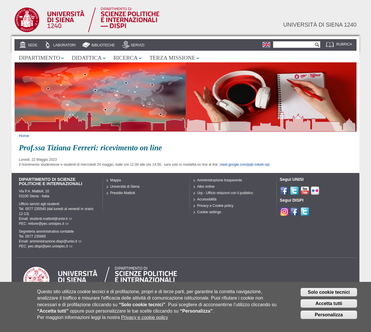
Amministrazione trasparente (219, 180)
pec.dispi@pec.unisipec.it (50, 246)
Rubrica (344, 44)
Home (24, 136)
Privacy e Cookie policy (215, 206)
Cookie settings (209, 212)
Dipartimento (39, 58)
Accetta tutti (328, 305)
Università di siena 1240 (320, 24)
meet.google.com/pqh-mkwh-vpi (245, 165)
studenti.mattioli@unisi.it (51, 219)
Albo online (205, 187)
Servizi (137, 45)
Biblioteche (103, 45)
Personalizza (329, 316)
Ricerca (125, 58)
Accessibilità (207, 199)
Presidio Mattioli (122, 193)
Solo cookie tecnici (329, 294)
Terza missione (172, 58)
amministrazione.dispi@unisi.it (55, 241)
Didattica (87, 58)
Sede (32, 45)
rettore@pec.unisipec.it (48, 224)
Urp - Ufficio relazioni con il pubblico (225, 193)
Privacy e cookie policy (144, 319)
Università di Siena (124, 187)
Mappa (115, 180)
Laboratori (64, 45)
